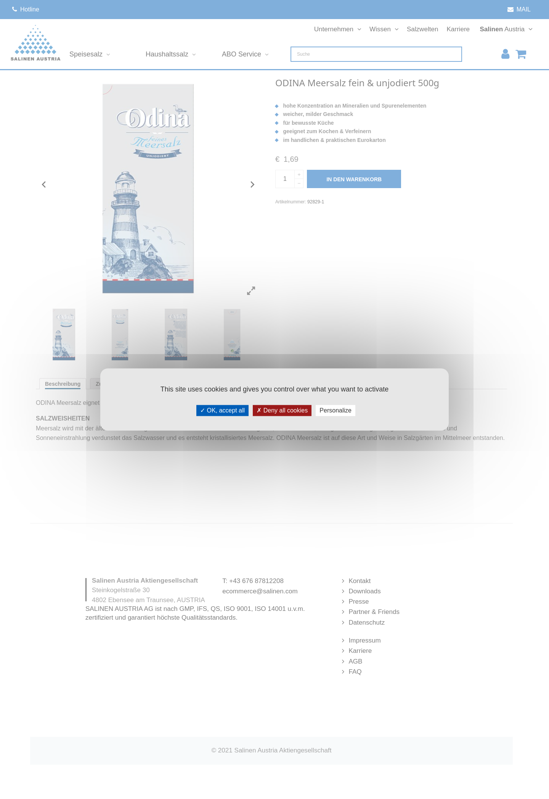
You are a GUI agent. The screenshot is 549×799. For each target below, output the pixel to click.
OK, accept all (222, 410)
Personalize (335, 410)
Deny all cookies (282, 410)
